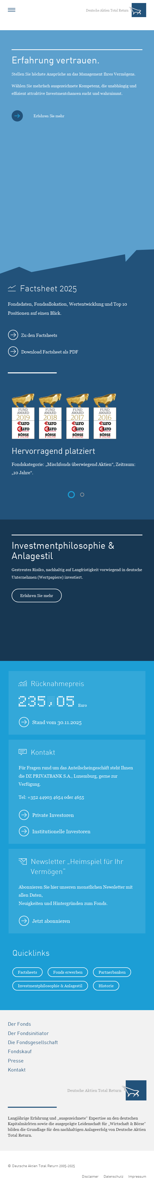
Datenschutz (113, 1176)
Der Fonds (19, 1024)
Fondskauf (20, 1051)
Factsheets (27, 972)
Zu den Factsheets (32, 335)
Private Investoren (46, 815)
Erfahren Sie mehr (36, 595)
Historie (106, 985)
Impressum (137, 1176)
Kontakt (17, 1070)
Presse (16, 1061)
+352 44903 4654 (45, 797)
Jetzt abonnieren (44, 921)
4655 (79, 797)
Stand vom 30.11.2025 (50, 722)
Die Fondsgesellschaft (33, 1042)
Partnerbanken (112, 972)
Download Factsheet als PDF (43, 351)
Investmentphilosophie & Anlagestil (50, 985)
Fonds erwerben (67, 972)
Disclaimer (90, 1176)
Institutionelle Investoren (54, 831)
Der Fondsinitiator (28, 1033)
